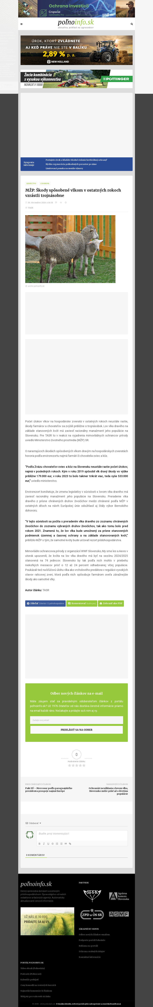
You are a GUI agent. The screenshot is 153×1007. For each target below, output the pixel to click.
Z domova (44, 184)
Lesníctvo (31, 184)
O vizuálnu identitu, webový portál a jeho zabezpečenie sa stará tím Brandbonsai (88, 1004)
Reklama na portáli (88, 946)
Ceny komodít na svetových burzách (38, 985)
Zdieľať (45, 603)
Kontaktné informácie (90, 957)
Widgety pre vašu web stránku (35, 996)
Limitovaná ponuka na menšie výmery (64, 168)
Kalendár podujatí (30, 979)
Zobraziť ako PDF (110, 603)
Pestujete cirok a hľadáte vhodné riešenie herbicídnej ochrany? (76, 160)
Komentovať (82, 603)
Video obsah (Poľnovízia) (33, 968)
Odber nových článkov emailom (94, 934)
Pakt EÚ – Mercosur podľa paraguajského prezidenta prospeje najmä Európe (48, 789)
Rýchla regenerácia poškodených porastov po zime (71, 164)
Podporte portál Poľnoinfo (92, 940)
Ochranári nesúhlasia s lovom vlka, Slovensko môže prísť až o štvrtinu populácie (108, 791)
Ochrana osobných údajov (92, 951)
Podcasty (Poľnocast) (31, 974)
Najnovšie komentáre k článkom (36, 991)
